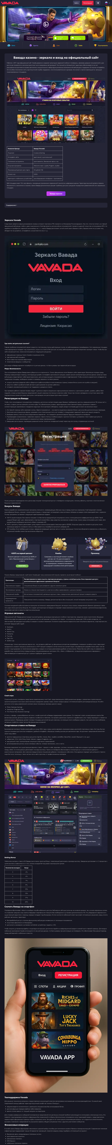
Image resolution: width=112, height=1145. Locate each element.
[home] (10, 3)
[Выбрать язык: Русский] (107, 3)
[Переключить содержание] (12, 205)
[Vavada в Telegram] (97, 3)
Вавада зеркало (56, 194)
